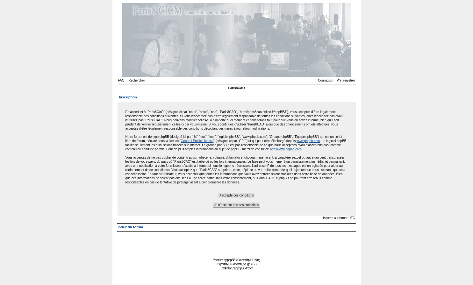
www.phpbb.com (308, 141)
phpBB (231, 260)
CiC (230, 264)
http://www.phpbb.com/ (286, 149)
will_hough (244, 264)
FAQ (121, 80)
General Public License (197, 141)
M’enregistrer (345, 80)
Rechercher (136, 80)
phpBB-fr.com (245, 268)
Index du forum (130, 227)
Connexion (325, 80)
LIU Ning (255, 260)
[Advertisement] (237, 242)
